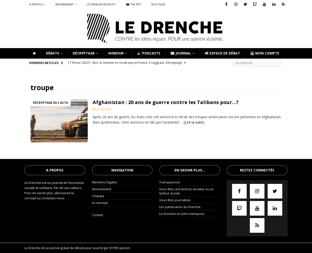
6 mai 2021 (104, 109)
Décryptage (84, 53)
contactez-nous (52, 198)
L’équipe (98, 196)
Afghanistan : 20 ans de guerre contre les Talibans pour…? (166, 102)
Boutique (158, 4)
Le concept (100, 202)
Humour (116, 53)
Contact (97, 215)
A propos (36, 4)
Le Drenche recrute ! (101, 4)
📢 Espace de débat (222, 53)
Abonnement (64, 4)
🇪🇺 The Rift (134, 4)
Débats (52, 53)
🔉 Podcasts (148, 53)
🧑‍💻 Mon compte (264, 53)
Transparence (169, 182)
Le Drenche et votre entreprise (182, 213)
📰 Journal (180, 53)
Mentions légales (104, 182)
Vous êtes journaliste (175, 200)
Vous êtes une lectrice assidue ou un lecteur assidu (186, 191)
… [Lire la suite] (192, 122)
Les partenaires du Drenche (180, 207)
